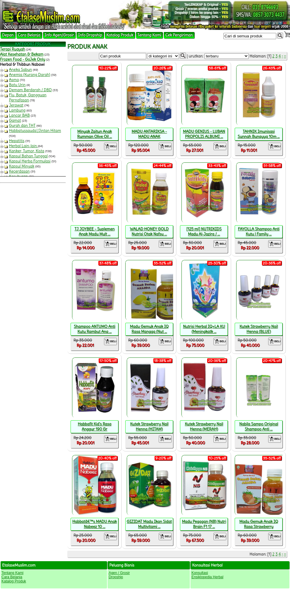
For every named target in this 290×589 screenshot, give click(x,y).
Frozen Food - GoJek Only (22, 59)
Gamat (15, 120)
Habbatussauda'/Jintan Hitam (35, 130)
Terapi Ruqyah (12, 49)
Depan (8, 35)
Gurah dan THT (22, 125)
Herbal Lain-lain (23, 145)
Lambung (17, 110)
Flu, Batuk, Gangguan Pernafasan (27, 97)
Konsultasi (199, 573)
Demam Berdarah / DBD (30, 89)
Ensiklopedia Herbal (207, 577)
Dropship (116, 577)
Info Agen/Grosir (59, 35)
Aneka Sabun (20, 69)
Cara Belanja (29, 35)
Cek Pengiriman (179, 35)
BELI (110, 146)
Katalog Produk (119, 35)
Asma (14, 79)
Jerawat (16, 105)
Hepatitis (17, 140)
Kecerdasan (19, 171)
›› (285, 56)
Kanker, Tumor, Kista (26, 150)
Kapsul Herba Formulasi (30, 161)
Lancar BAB (19, 115)
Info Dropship (90, 35)
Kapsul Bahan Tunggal (28, 156)
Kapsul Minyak (21, 166)
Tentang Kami (149, 35)
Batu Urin (17, 84)
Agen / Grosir (119, 573)
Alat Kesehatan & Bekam (21, 54)
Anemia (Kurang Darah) (29, 74)
